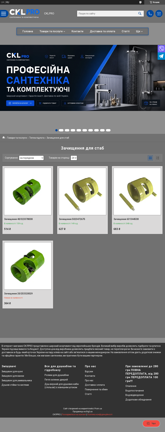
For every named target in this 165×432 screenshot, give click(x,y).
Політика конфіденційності (99, 414)
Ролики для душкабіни (57, 375)
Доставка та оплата (102, 31)
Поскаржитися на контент (74, 414)
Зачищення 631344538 (126, 219)
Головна (28, 31)
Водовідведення (134, 395)
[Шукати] (140, 14)
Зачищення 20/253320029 (18, 293)
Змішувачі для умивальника (17, 380)
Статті (126, 31)
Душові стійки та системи (15, 385)
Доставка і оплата (95, 385)
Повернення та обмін (96, 389)
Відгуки (89, 371)
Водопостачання (134, 390)
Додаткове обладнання (138, 399)
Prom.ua (98, 408)
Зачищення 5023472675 (72, 219)
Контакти (77, 31)
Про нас (89, 380)
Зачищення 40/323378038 (18, 219)
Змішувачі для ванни (13, 376)
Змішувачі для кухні (12, 371)
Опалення (130, 386)
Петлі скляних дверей (56, 379)
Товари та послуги (51, 31)
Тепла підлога (36, 137)
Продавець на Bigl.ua (82, 411)
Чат (151, 423)
